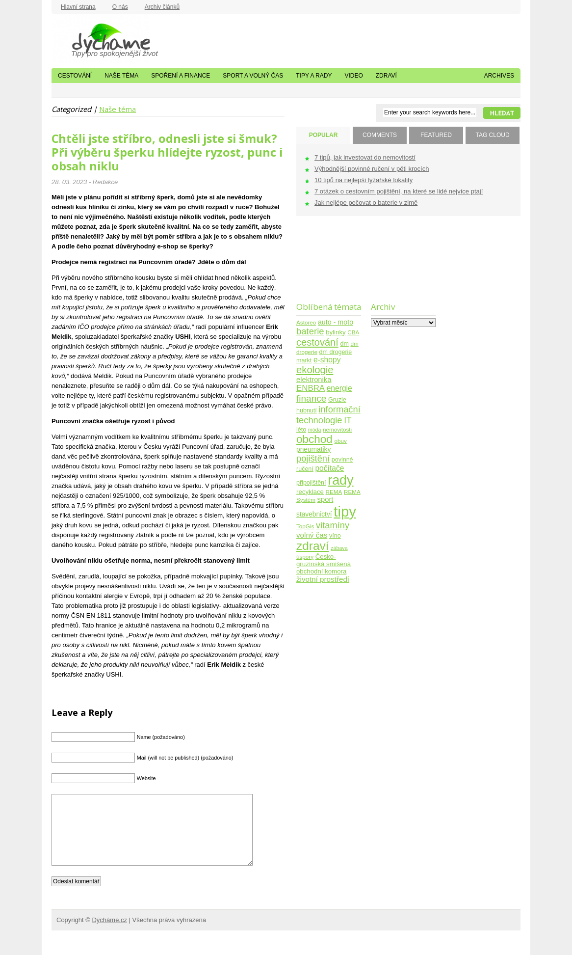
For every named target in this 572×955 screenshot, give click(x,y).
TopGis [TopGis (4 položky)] (305, 526)
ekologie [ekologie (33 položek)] (314, 369)
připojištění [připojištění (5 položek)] (311, 482)
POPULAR (323, 135)
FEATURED (436, 135)
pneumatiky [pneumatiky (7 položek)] (313, 449)
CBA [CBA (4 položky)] (353, 332)
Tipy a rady (314, 75)
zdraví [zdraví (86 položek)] (312, 545)
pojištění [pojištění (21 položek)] (313, 458)
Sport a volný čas (253, 75)
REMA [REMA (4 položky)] (334, 492)
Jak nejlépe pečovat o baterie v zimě (365, 202)
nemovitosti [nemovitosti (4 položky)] (337, 429)
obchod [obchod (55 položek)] (314, 439)
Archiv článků (162, 6)
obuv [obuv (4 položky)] (341, 440)
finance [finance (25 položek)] (311, 398)
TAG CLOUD (492, 135)
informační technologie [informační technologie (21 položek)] (328, 414)
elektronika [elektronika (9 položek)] (313, 379)
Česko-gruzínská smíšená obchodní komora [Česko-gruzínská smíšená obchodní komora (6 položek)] (323, 564)
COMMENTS (380, 135)
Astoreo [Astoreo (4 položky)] (306, 322)
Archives (499, 75)
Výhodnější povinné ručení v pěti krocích (371, 168)
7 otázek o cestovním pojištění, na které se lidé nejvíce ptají (398, 191)
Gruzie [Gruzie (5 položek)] (337, 399)
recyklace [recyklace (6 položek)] (310, 491)
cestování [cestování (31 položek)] (317, 342)
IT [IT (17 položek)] (348, 420)
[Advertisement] (327, 265)
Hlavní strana (78, 6)
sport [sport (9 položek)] (325, 499)
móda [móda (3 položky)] (314, 430)
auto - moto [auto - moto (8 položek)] (335, 322)
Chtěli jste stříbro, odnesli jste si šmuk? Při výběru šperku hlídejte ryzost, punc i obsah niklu (167, 152)
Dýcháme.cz (101, 38)
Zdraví (386, 75)
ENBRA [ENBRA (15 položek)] (310, 388)
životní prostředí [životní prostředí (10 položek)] (322, 579)
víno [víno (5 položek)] (335, 535)
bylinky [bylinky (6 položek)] (335, 332)
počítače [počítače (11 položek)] (329, 468)
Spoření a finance (180, 75)
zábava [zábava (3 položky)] (339, 548)
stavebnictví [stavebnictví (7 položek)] (314, 514)
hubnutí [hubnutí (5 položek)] (306, 410)
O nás (120, 6)
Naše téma (121, 75)
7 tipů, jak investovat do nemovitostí (365, 157)
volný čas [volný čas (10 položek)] (311, 535)
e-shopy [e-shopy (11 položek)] (327, 359)
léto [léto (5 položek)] (301, 429)
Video (353, 75)
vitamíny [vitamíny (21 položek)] (332, 525)
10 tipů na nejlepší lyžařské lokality (363, 180)
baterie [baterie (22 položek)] (310, 331)
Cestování (75, 75)
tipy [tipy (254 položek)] (345, 511)
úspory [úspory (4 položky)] (304, 556)
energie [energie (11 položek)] (339, 388)
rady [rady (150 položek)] (340, 480)
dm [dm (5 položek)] (344, 343)
